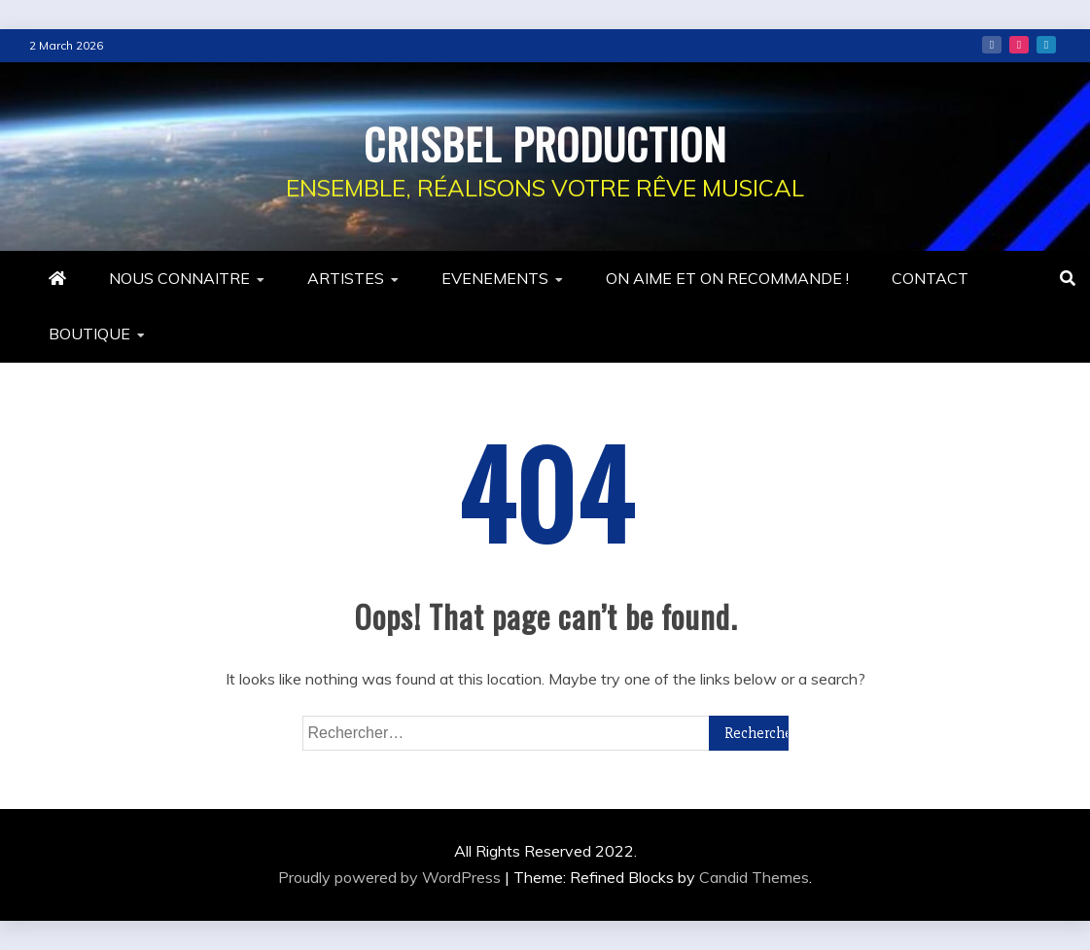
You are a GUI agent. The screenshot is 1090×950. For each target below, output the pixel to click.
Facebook (992, 44)
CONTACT (930, 278)
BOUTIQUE (89, 333)
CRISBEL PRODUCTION (545, 140)
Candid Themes (754, 877)
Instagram (1019, 44)
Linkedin (1046, 44)
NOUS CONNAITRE (179, 278)
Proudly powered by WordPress (391, 877)
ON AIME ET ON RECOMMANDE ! (727, 278)
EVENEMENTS (494, 278)
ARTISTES (345, 278)
